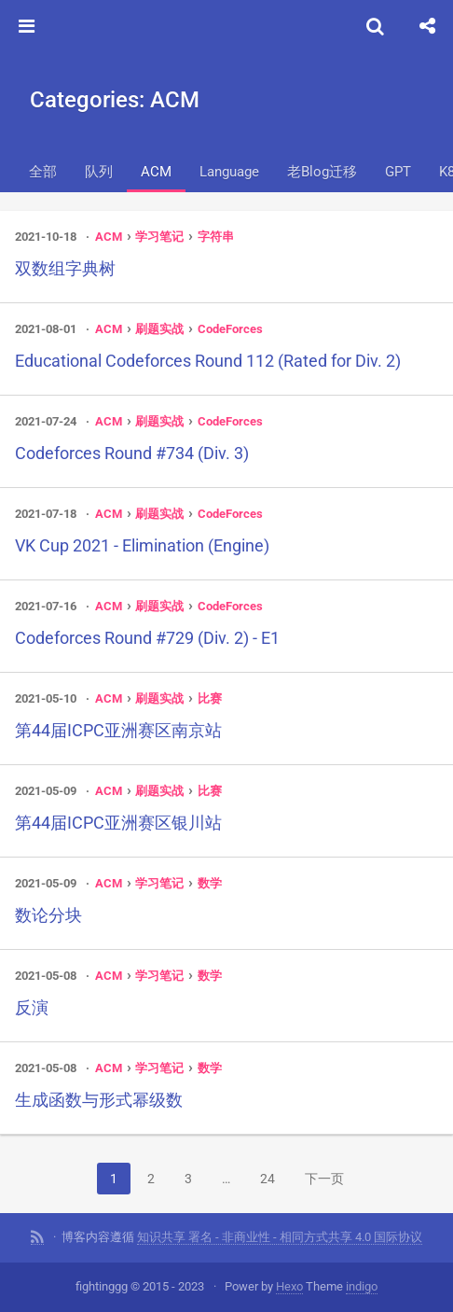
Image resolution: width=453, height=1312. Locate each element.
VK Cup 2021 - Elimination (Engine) (142, 545)
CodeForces (230, 329)
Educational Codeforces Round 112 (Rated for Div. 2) (208, 360)
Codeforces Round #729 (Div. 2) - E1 (147, 638)
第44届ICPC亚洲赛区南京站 (118, 730)
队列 (99, 171)
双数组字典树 (65, 268)
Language (229, 171)
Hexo (289, 1286)
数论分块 (48, 915)
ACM (156, 171)
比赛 (210, 698)
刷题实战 (159, 329)
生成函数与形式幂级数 (99, 1100)
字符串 (216, 237)
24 (267, 1178)
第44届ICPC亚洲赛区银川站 (118, 822)
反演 (31, 1007)
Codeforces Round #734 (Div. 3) (132, 453)
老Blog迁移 (322, 171)
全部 (43, 171)
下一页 (324, 1178)
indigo (362, 1286)
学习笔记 (159, 237)
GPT (398, 171)
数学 (210, 883)
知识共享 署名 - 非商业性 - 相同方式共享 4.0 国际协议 (279, 1237)
